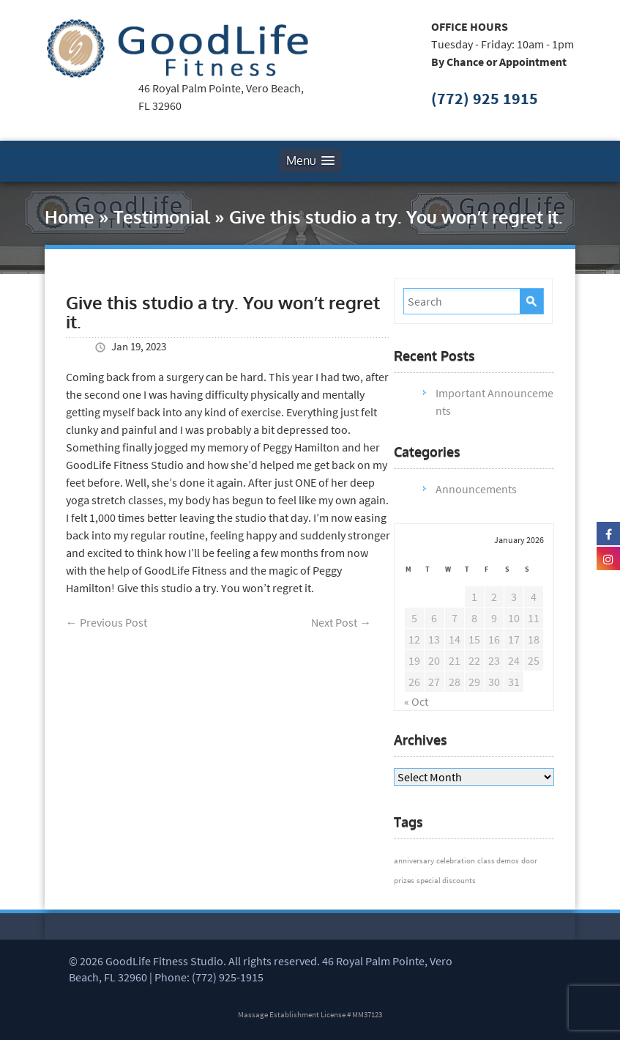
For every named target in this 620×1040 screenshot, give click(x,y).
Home (69, 216)
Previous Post (106, 622)
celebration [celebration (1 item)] (455, 861)
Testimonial (161, 216)
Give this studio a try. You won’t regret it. (223, 312)
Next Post (341, 622)
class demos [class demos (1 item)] (498, 861)
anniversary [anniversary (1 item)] (414, 861)
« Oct (416, 701)
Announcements (476, 489)
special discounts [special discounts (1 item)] (446, 880)
